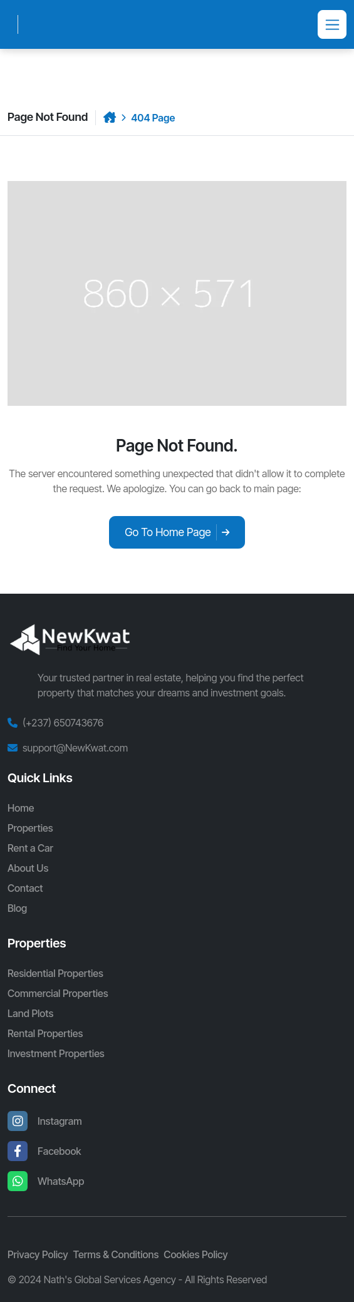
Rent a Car (30, 848)
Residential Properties (55, 973)
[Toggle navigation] (332, 24)
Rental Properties (45, 1033)
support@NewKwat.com (75, 747)
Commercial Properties (58, 993)
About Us (28, 868)
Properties (30, 828)
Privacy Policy (38, 1254)
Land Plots (30, 1013)
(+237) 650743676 (63, 722)
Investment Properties (56, 1053)
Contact (25, 888)
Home (21, 808)
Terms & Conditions (116, 1254)
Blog (17, 908)
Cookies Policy (195, 1254)
